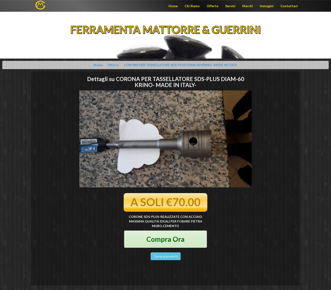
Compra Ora (165, 239)
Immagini (267, 6)
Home (173, 6)
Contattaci (289, 6)
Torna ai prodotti (166, 256)
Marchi (247, 6)
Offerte (212, 6)
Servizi (230, 6)
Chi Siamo (192, 6)
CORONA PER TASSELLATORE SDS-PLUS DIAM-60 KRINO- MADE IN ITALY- (181, 65)
